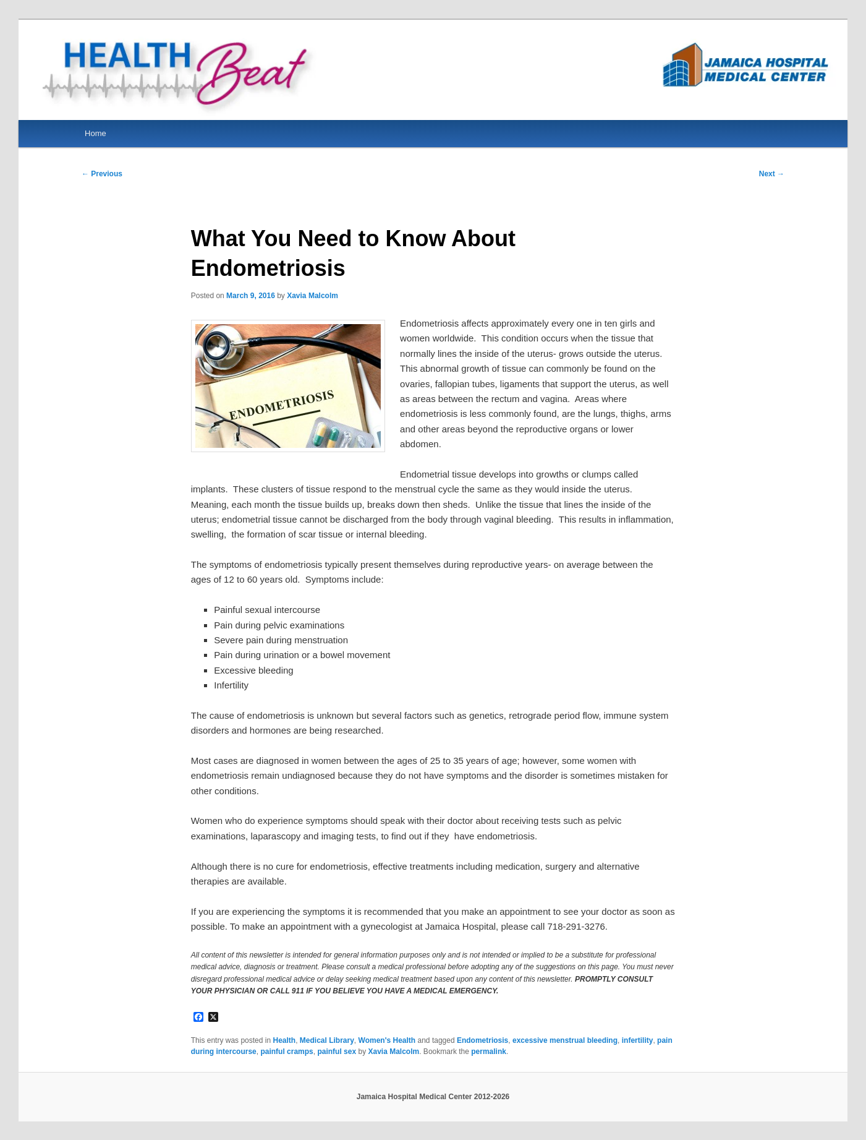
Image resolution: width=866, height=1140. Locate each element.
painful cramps (286, 1051)
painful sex (336, 1051)
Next (771, 173)
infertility (637, 1040)
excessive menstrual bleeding (565, 1040)
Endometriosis (482, 1040)
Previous (102, 173)
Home (95, 133)
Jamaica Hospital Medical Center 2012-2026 (433, 1096)
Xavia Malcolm (312, 295)
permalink (488, 1051)
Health (284, 1040)
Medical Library (327, 1040)
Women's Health (387, 1040)
